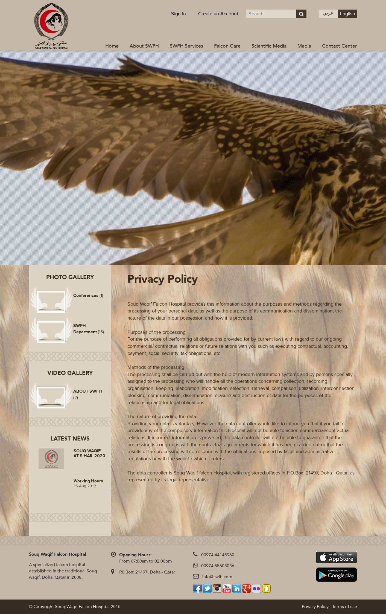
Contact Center (339, 46)
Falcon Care (227, 46)
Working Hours (88, 481)
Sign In (178, 14)
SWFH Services (186, 46)
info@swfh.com (217, 577)
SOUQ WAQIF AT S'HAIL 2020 (89, 453)
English (347, 14)
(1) (88, 295)
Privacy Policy (315, 607)
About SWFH (144, 46)
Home (112, 46)
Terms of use (344, 607)
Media (304, 46)
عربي (328, 13)
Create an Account (218, 14)
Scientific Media (269, 46)
